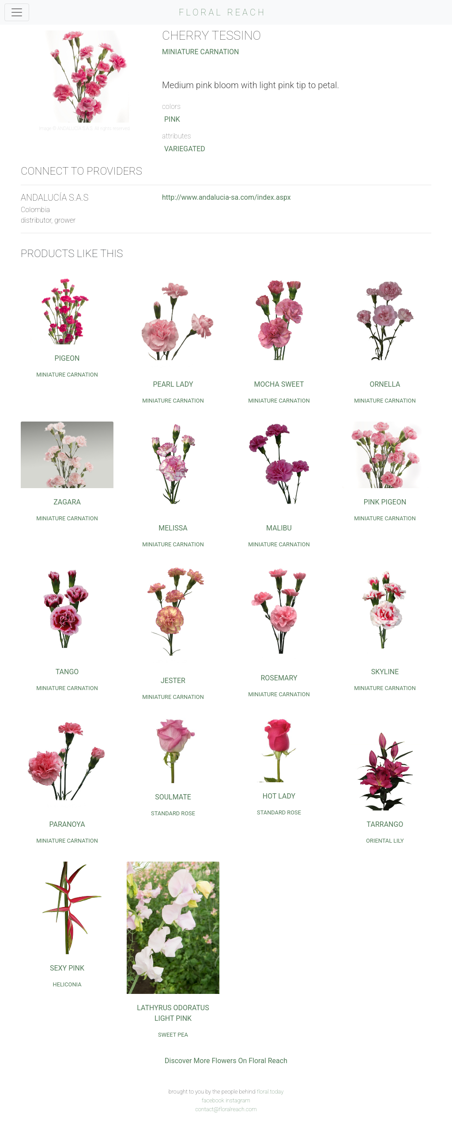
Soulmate (173, 797)
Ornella (384, 384)
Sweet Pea (173, 1034)
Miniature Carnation (200, 52)
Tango (67, 672)
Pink (172, 119)
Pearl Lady (173, 384)
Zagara (67, 502)
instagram (238, 1100)
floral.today (270, 1091)
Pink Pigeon (385, 502)
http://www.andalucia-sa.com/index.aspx (226, 197)
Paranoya (67, 824)
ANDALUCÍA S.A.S (75, 128)
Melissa (172, 528)
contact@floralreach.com (226, 1109)
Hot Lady (279, 796)
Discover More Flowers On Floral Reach (226, 1061)
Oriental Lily (384, 840)
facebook (213, 1100)
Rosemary (278, 678)
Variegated (184, 149)
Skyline (385, 672)
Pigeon (67, 358)
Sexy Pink (67, 968)
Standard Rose (173, 813)
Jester (173, 680)
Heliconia (67, 984)
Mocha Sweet (279, 384)
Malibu (279, 528)
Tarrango (385, 824)
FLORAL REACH (222, 12)
